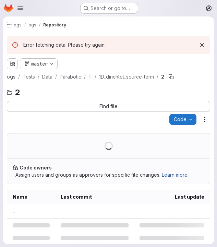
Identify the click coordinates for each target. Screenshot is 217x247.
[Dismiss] (202, 45)
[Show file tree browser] (12, 63)
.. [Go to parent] (14, 211)
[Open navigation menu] (20, 8)
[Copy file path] (171, 76)
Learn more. (175, 175)
